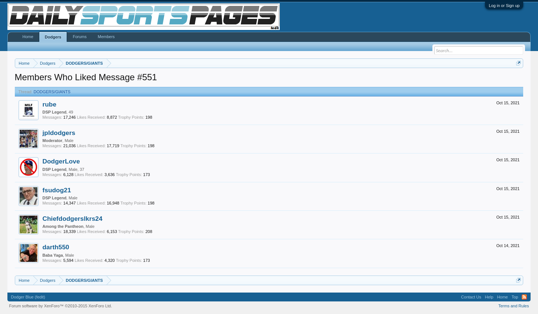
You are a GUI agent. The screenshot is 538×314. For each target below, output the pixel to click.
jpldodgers (59, 132)
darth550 (56, 247)
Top (515, 297)
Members (106, 36)
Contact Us (471, 297)
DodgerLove (61, 161)
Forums (79, 36)
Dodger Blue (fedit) (28, 297)
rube (50, 104)
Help (489, 297)
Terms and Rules (513, 306)
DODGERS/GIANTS (52, 92)
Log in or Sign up (504, 5)
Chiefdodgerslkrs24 (73, 218)
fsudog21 (57, 190)
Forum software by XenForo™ (60, 306)
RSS (524, 297)
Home (28, 36)
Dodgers (53, 37)
